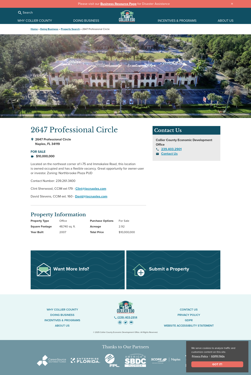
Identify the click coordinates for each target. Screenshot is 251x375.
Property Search (70, 29)
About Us (62, 325)
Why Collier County (62, 309)
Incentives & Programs (62, 320)
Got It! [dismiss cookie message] (217, 364)
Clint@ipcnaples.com (90, 189)
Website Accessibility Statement (189, 325)
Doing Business (49, 29)
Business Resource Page (118, 4)
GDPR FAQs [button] (218, 356)
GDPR (189, 320)
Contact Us (169, 154)
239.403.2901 (171, 149)
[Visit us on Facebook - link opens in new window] (120, 322)
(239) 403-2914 (125, 317)
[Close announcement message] (232, 3)
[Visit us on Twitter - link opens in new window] (126, 322)
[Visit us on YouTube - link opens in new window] (131, 322)
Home (34, 29)
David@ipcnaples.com (91, 196)
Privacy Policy (200, 356)
